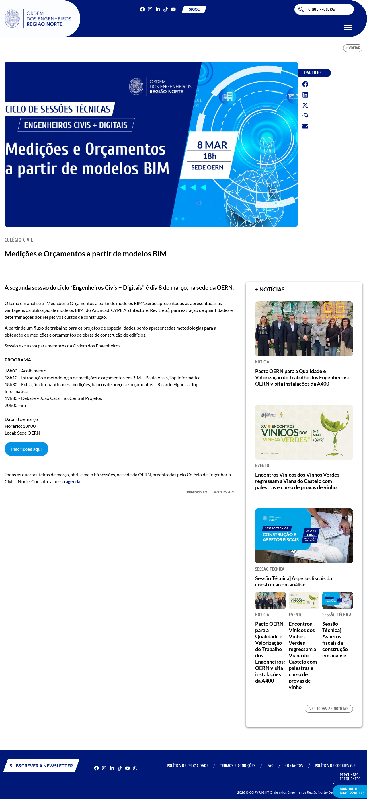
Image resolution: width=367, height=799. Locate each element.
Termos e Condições (237, 765)
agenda (73, 481)
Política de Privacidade (187, 765)
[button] (347, 27)
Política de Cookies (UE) (336, 765)
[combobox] (324, 9)
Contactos (294, 765)
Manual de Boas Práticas (352, 791)
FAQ (270, 765)
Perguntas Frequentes (350, 777)
